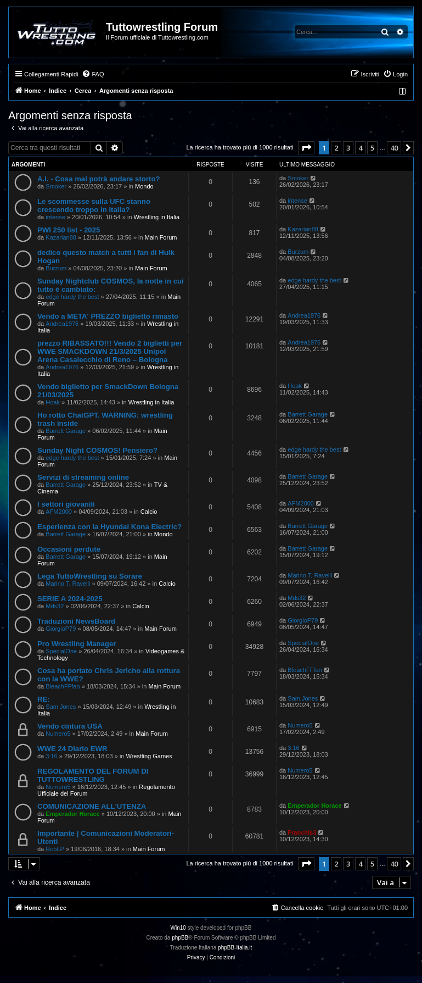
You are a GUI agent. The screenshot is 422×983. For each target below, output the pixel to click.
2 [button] (336, 148)
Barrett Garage (66, 430)
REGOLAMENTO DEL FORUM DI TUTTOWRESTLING (92, 775)
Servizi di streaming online (83, 477)
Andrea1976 (62, 323)
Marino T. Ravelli (68, 583)
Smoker (56, 186)
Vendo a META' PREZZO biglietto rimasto (107, 316)
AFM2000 (59, 511)
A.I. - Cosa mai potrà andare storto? (98, 179)
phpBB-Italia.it (235, 948)
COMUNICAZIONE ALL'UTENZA (91, 806)
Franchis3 (302, 832)
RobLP (55, 849)
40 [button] (394, 148)
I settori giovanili (66, 504)
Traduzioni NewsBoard (76, 621)
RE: (43, 699)
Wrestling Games (149, 756)
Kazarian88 (61, 237)
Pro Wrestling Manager (76, 644)
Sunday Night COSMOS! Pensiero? (97, 450)
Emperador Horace (72, 813)
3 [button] (348, 148)
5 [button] (372, 148)
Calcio (148, 511)
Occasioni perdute (68, 549)
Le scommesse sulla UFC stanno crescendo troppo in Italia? (93, 205)
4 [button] (360, 148)
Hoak (53, 402)
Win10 (178, 928)
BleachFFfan (63, 686)
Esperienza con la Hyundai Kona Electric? (109, 527)
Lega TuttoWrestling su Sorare (89, 576)
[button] (306, 147)
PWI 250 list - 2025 (68, 230)
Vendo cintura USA (70, 726)
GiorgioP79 (61, 628)
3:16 (51, 756)
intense (55, 217)
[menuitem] (93, 74)
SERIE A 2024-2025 (70, 599)
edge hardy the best (72, 296)
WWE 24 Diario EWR (72, 749)
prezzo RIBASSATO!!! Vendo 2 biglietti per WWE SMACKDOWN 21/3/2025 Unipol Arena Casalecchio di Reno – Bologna (109, 351)
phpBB (180, 938)
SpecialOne (61, 651)
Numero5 (58, 733)
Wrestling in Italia (157, 217)
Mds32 (55, 606)
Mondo (144, 186)
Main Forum (161, 237)
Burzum (56, 268)
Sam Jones (61, 706)
